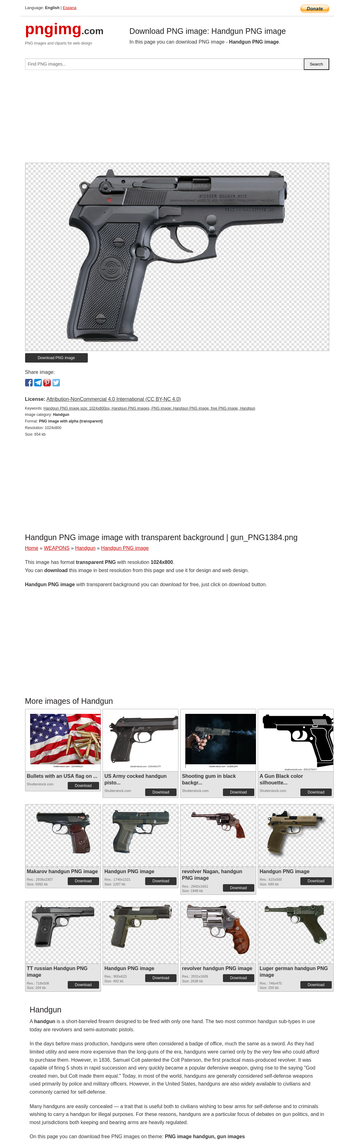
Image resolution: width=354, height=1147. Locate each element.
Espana (69, 7)
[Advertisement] (177, 119)
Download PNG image (56, 358)
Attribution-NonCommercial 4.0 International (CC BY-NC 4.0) (113, 399)
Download (83, 785)
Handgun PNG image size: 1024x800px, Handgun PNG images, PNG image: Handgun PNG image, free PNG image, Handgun (149, 408)
